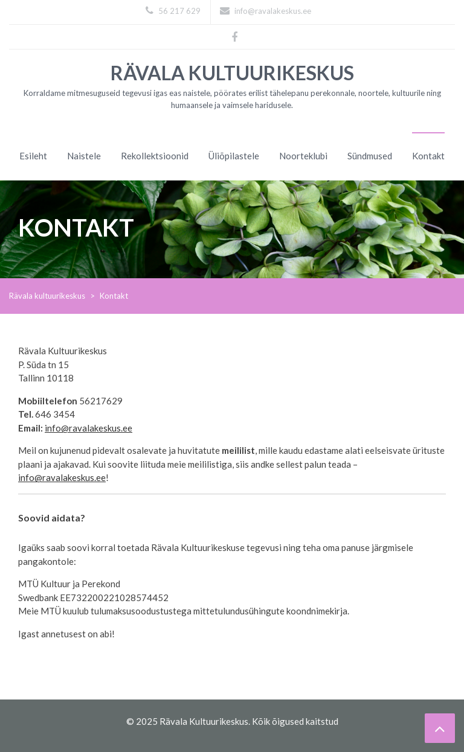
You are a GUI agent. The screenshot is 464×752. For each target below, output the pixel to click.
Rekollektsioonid (154, 155)
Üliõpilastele (233, 155)
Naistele (84, 155)
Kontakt (428, 155)
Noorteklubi (303, 155)
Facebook (234, 35)
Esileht (33, 155)
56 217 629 (173, 11)
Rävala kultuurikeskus (232, 72)
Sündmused (369, 155)
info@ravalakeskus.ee (265, 11)
